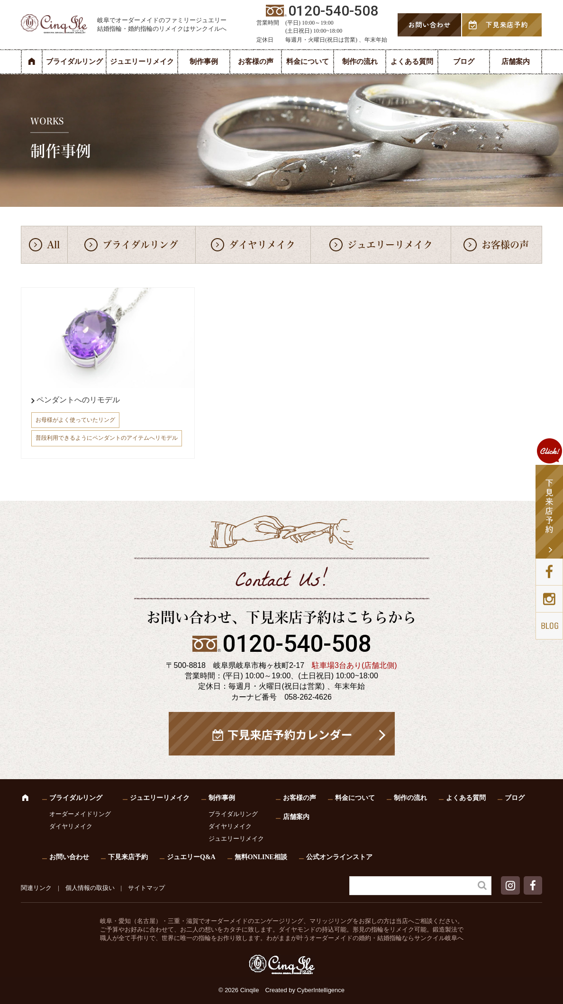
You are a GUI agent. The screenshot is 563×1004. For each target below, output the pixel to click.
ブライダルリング (74, 61)
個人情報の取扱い (90, 887)
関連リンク (36, 887)
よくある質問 (411, 61)
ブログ (463, 61)
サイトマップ (146, 887)
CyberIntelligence (321, 990)
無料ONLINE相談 (261, 857)
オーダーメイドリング (80, 813)
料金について (307, 61)
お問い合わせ (69, 857)
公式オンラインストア (339, 857)
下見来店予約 (128, 857)
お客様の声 (255, 61)
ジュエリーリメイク (142, 61)
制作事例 (204, 61)
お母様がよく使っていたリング (75, 420)
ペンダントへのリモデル (78, 400)
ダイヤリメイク (262, 244)
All (53, 244)
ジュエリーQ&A (191, 857)
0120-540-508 (296, 643)
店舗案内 (515, 61)
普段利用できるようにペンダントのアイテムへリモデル (107, 438)
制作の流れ (360, 61)
